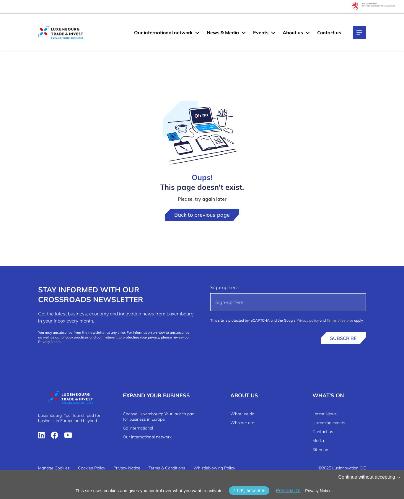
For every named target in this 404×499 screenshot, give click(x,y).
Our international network (163, 32)
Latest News (324, 414)
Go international (138, 428)
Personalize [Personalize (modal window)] (288, 490)
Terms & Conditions (167, 468)
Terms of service (340, 320)
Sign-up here (224, 287)
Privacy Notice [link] (318, 490)
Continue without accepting (369, 476)
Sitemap (320, 449)
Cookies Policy (91, 468)
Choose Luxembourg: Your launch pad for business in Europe (158, 416)
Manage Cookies (54, 468)
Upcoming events (328, 422)
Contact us (329, 32)
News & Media (223, 32)
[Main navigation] (359, 32)
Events (260, 32)
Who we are (242, 422)
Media (318, 440)
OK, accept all (249, 490)
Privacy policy (308, 320)
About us (293, 32)
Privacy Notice (49, 341)
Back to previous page (202, 214)
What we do (242, 414)
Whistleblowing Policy (214, 468)
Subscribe (343, 338)
